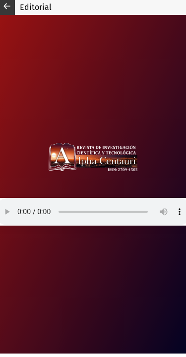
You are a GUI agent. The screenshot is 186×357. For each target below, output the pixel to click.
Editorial (36, 7)
